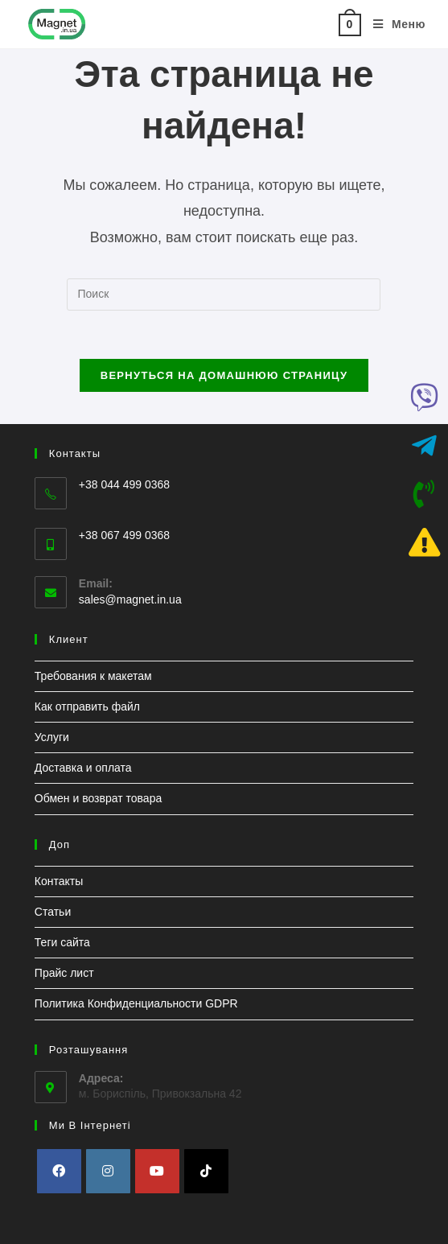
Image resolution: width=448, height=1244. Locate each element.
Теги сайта (62, 942)
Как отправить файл (87, 706)
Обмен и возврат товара (98, 798)
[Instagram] (108, 1171)
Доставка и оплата (83, 767)
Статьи (53, 911)
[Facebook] (59, 1171)
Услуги (52, 737)
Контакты (59, 881)
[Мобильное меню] (393, 24)
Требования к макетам (93, 675)
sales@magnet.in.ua (130, 599)
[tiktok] (206, 1171)
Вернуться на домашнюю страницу (224, 375)
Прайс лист (64, 972)
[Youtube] (157, 1171)
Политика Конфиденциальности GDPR (136, 1003)
